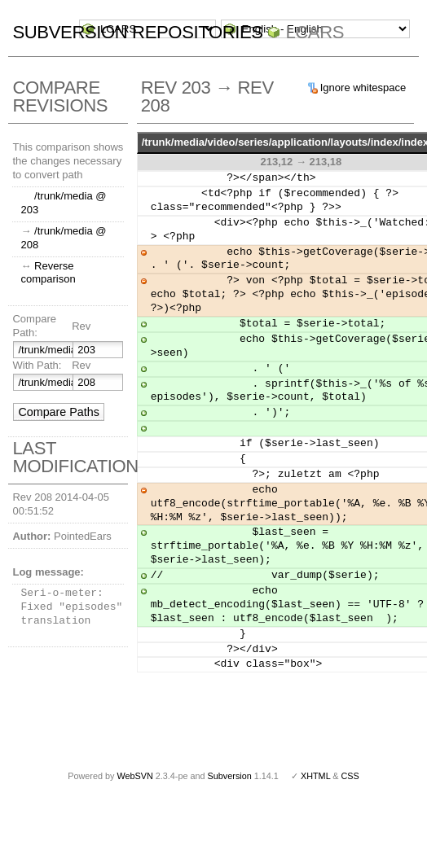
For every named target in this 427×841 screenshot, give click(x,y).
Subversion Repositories (137, 32)
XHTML (315, 776)
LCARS (314, 32)
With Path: (36, 365)
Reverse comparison (47, 273)
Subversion (230, 776)
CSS (350, 776)
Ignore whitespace (363, 87)
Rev (81, 326)
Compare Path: (33, 326)
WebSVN (134, 776)
